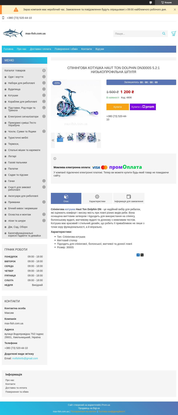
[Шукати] (164, 33)
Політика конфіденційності (111, 411)
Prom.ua (106, 405)
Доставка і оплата (40, 49)
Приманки (14, 202)
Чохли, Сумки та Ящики (22, 131)
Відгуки (100, 49)
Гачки (11, 181)
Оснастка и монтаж (19, 214)
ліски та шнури (16, 220)
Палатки (13, 168)
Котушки (13, 95)
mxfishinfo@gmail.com (25, 358)
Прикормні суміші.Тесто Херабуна (22, 124)
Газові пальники (17, 162)
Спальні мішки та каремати (24, 150)
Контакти (86, 49)
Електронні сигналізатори (23, 116)
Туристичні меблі (18, 137)
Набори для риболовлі (21, 83)
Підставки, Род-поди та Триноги (21, 109)
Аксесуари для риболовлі (23, 195)
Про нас (21, 49)
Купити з (143, 107)
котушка (70, 209)
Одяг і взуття (15, 76)
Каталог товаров (15, 70)
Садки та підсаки (18, 174)
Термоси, (13, 143)
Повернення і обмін (66, 49)
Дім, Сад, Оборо (17, 226)
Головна (8, 49)
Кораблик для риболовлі (22, 101)
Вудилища (14, 89)
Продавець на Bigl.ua (89, 408)
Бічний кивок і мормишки (22, 208)
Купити (118, 106)
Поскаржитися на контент (83, 411)
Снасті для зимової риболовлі (19, 188)
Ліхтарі (12, 156)
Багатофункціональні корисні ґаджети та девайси (24, 234)
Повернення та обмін (17, 391)
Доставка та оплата (16, 387)
